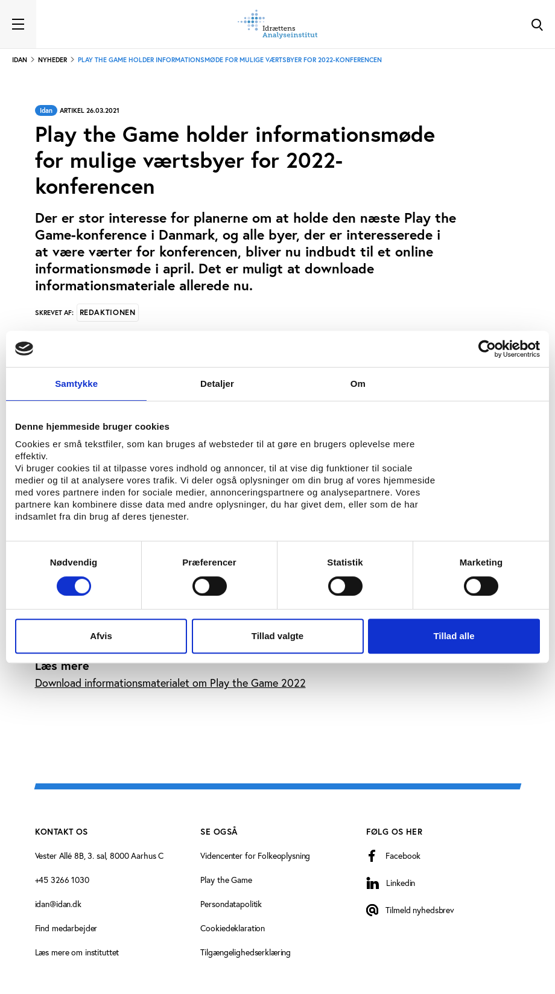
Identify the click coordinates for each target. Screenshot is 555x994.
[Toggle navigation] (18, 24)
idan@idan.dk (58, 904)
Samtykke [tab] (76, 383)
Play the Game (226, 879)
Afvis (101, 636)
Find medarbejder (66, 928)
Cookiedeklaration (232, 928)
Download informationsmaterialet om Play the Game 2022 (170, 682)
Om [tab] (358, 383)
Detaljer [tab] (217, 383)
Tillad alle (453, 636)
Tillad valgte (277, 636)
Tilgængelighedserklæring (245, 952)
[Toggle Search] (537, 24)
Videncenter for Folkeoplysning (255, 855)
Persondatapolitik (231, 904)
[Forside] (277, 24)
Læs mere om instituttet (77, 952)
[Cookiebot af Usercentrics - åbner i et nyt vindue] (487, 349)
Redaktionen (108, 312)
